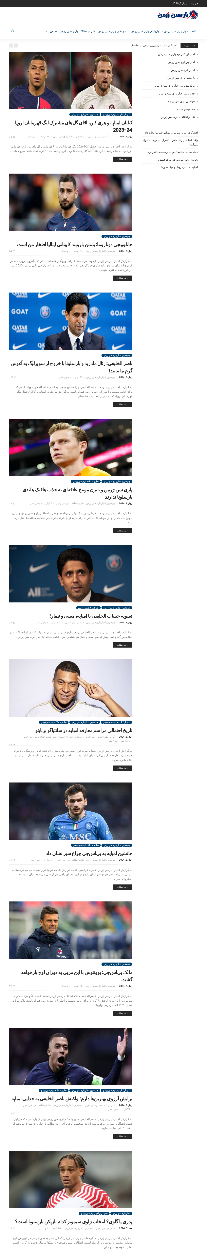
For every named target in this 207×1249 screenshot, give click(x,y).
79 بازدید (47, 874)
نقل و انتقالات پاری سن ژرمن (77, 31)
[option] (98, 45)
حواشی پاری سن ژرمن (112, 31)
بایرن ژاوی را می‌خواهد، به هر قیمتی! (177, 160)
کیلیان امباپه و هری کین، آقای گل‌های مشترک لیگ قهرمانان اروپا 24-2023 (73, 126)
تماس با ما (50, 31)
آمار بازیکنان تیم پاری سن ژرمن (116, 114)
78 (12, 137)
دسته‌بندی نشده (186, 109)
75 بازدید (47, 510)
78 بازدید (45, 136)
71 (12, 1135)
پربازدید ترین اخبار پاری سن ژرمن (175, 85)
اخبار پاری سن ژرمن (176, 31)
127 (13, 385)
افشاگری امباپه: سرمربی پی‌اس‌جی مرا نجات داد (153, 45)
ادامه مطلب (122, 159)
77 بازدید (53, 629)
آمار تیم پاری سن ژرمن (181, 62)
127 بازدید (77, 384)
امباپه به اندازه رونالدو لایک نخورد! (179, 167)
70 (12, 760)
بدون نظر (32, 136)
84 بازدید (78, 258)
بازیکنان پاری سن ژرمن (145, 31)
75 (12, 511)
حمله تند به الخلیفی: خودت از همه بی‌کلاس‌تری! (172, 152)
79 (12, 875)
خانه (193, 31)
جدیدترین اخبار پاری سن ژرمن (84, 114)
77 (12, 630)
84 (12, 258)
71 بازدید (125, 1131)
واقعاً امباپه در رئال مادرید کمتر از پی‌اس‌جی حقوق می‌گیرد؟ (170, 142)
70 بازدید (125, 755)
